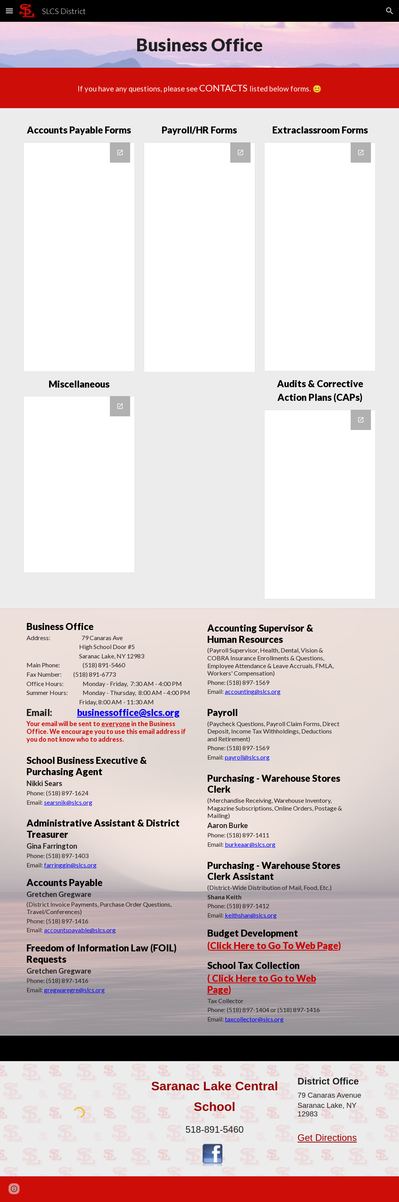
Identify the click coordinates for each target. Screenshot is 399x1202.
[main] (199, 44)
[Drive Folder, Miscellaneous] (79, 484)
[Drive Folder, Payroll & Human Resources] (199, 257)
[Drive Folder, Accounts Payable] (79, 257)
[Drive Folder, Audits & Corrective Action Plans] (320, 504)
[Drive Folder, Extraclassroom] (320, 256)
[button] (9, 10)
